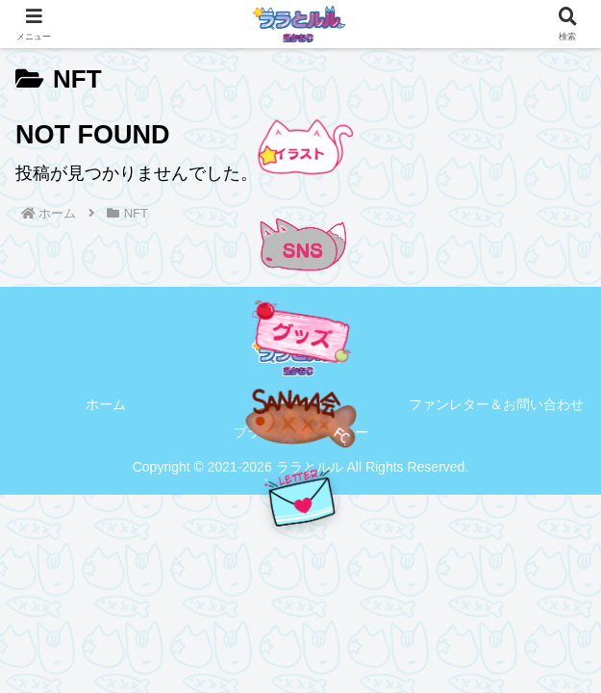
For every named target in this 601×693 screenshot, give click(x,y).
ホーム (106, 404)
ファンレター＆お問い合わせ (496, 404)
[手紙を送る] (301, 497)
